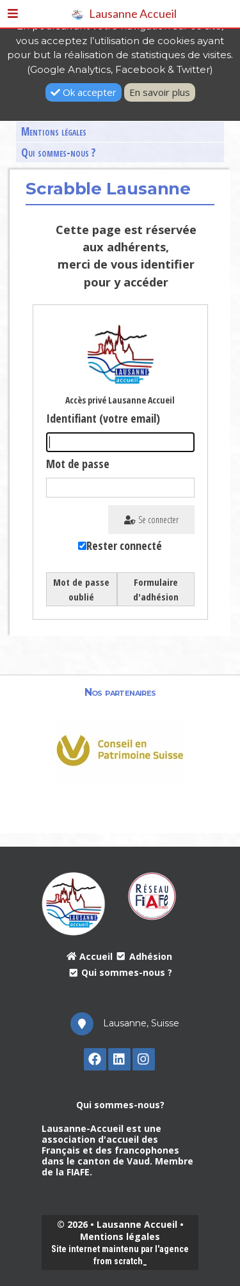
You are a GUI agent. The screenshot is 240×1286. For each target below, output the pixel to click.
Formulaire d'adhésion (156, 589)
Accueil (89, 956)
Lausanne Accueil (124, 13)
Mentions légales (53, 131)
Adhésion (143, 956)
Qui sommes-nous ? (58, 152)
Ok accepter (83, 92)
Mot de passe (77, 463)
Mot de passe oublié (81, 589)
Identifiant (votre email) (103, 418)
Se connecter (151, 520)
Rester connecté (124, 545)
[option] (120, 748)
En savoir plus (159, 92)
